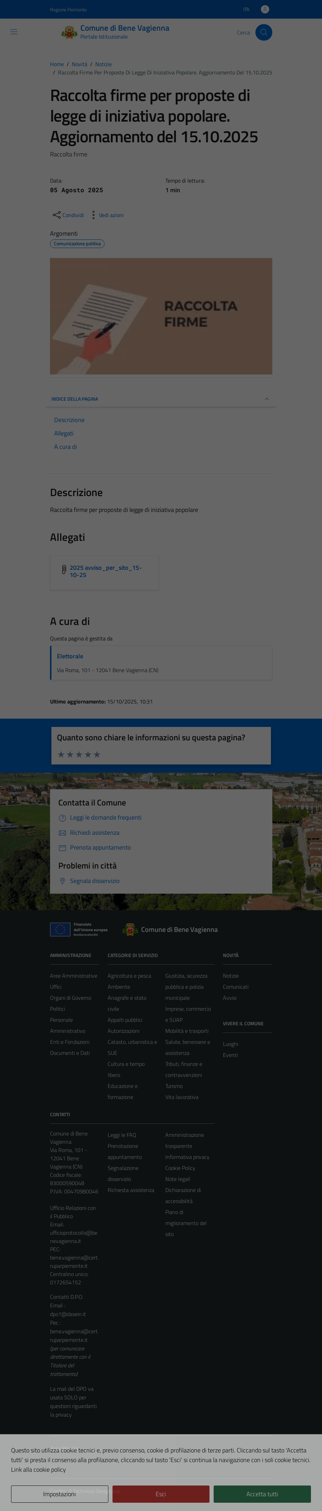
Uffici (55, 987)
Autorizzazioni (123, 1031)
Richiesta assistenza (131, 1190)
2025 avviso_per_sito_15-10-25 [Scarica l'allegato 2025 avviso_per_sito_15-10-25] (106, 571)
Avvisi (229, 998)
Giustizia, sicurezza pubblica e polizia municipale (186, 987)
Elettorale (70, 656)
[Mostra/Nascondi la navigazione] (14, 32)
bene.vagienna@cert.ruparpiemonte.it (74, 1261)
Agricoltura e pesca (129, 976)
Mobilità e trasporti (186, 1031)
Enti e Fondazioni (69, 1042)
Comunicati (235, 987)
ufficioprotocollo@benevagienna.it (73, 1237)
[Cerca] (263, 32)
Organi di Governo (70, 998)
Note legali (177, 1179)
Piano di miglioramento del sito (186, 1223)
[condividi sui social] (67, 214)
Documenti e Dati (70, 1053)
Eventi (230, 1055)
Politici (57, 1009)
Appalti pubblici (125, 1020)
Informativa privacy (187, 1157)
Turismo (174, 1086)
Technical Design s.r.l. (97, 1491)
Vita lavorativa (181, 1097)
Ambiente (119, 987)
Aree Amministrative (73, 976)
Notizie (231, 976)
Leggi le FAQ (122, 1135)
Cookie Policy (180, 1168)
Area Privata (64, 1448)
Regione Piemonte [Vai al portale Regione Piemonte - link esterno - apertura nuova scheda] (68, 9)
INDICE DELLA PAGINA (161, 399)
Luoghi (230, 1044)
